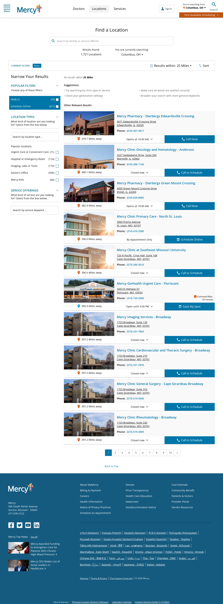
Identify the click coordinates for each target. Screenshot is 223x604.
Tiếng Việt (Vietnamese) (93, 544)
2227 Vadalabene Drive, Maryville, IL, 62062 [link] (136, 155)
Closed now (139, 171)
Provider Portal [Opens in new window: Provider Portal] (180, 500)
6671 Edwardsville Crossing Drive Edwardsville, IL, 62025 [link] (136, 122)
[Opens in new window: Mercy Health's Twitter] (19, 524)
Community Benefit (183, 489)
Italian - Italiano (156, 563)
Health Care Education (139, 495)
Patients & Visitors (182, 495)
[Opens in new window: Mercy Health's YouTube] (28, 524)
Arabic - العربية (187, 557)
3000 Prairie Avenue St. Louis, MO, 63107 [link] (129, 222)
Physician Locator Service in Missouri (90, 601)
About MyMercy (89, 483)
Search (214, 6)
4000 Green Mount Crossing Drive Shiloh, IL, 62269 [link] (137, 189)
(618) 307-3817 (135, 130)
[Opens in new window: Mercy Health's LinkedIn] (36, 524)
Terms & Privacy (99, 577)
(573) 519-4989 (135, 431)
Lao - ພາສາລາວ (133, 544)
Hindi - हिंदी (116, 544)
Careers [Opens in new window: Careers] (84, 495)
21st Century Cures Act (121, 577)
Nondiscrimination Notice (141, 506)
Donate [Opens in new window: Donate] (130, 483)
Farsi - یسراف (116, 557)
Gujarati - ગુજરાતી (111, 563)
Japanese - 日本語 (134, 563)
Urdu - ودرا (133, 557)
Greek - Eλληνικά (180, 544)
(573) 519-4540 (135, 397)
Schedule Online (35, 105)
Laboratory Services (122, 601)
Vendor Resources (182, 506)
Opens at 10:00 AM (139, 138)
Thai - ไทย (148, 557)
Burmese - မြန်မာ (89, 563)
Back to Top (111, 465)
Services (120, 9)
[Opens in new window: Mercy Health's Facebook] (11, 524)
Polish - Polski (173, 551)
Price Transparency (137, 489)
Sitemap (84, 577)
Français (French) (111, 532)
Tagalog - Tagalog (180, 538)
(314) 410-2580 (135, 230)
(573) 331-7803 (135, 330)
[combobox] (35, 135)
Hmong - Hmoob (194, 551)
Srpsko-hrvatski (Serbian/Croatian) (123, 538)
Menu (7, 9)
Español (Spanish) (156, 538)
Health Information (91, 500)
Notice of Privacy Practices (95, 506)
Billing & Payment (90, 489)
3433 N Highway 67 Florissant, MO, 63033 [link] (129, 289)
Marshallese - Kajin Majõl (94, 551)
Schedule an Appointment (95, 512)
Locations (99, 9)
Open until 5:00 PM (139, 305)
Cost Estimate (180, 483)
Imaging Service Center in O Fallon (152, 601)
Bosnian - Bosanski (156, 544)
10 (170, 451)
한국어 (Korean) (157, 532)
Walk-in (35, 98)
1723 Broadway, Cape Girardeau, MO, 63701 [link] (133, 323)
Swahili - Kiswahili (122, 551)
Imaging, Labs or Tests (35, 164)
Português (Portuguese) (183, 532)
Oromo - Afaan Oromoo (148, 551)
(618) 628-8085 (135, 196)
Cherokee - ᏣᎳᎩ (166, 557)
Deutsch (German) (134, 532)
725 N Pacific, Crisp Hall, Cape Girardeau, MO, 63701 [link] (137, 256)
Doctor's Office (35, 172)
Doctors (79, 9)
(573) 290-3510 (135, 263)
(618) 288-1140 (135, 163)
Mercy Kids (35, 178)
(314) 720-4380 (135, 297)
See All (34, 535)
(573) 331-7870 (135, 364)
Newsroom (132, 500)
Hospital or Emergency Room (35, 158)
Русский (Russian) (90, 538)
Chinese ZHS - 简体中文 (93, 557)
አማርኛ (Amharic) (89, 532)
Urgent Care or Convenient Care (35, 151)
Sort (203, 65)
